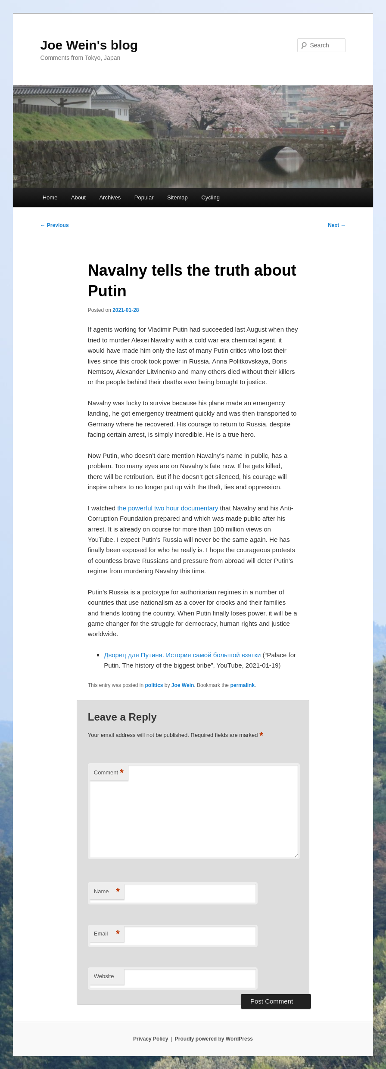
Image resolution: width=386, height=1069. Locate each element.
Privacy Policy (150, 1039)
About (78, 197)
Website (104, 976)
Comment (109, 773)
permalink (242, 685)
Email (107, 934)
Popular (144, 197)
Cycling (210, 197)
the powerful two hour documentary (167, 508)
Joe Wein (182, 685)
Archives (110, 197)
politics (154, 685)
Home (50, 197)
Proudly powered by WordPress (214, 1039)
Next (337, 225)
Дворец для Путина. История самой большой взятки (182, 655)
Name (107, 892)
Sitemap (177, 197)
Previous (54, 225)
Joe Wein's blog (89, 45)
